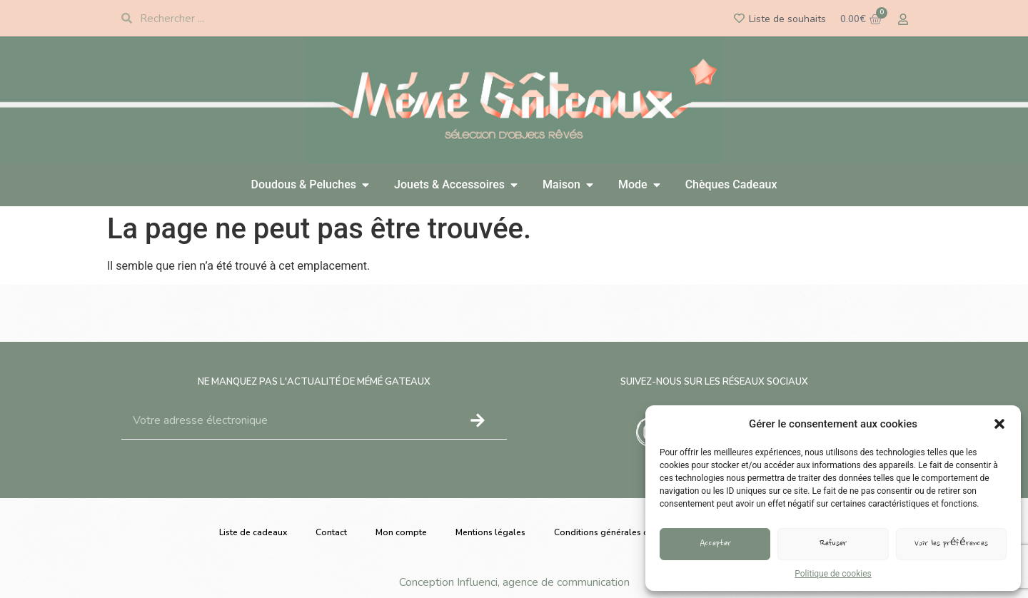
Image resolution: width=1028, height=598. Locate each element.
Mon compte (401, 532)
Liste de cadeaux (253, 532)
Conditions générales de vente (616, 532)
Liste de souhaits (787, 19)
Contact (331, 532)
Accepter (715, 544)
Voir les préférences (951, 544)
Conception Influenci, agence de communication (514, 582)
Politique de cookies (833, 574)
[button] (999, 424)
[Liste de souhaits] (739, 18)
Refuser (833, 544)
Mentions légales (490, 532)
